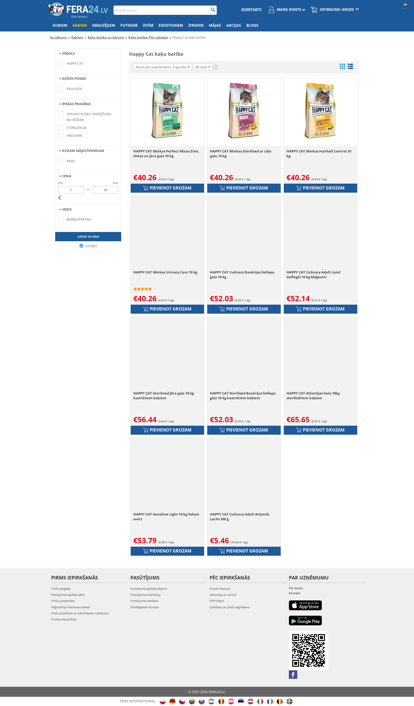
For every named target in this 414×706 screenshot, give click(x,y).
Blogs (252, 25)
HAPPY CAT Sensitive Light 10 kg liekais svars (166, 516)
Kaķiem (80, 25)
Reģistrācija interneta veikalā (70, 607)
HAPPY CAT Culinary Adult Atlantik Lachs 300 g (239, 516)
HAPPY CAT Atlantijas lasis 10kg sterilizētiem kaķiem (313, 395)
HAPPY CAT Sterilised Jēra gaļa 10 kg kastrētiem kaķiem (163, 395)
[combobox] (165, 10)
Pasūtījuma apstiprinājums (148, 589)
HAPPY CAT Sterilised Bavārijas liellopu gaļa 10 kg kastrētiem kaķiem (243, 395)
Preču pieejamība (63, 601)
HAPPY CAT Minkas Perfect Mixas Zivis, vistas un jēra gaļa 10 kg (166, 153)
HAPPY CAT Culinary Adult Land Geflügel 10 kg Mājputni (313, 274)
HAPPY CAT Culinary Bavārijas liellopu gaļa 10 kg (242, 274)
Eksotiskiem (171, 25)
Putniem (129, 25)
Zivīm (148, 25)
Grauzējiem (103, 25)
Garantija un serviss (223, 595)
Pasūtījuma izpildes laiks (67, 595)
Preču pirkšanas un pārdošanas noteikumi (80, 613)
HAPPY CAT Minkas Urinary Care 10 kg (165, 272)
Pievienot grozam (167, 188)
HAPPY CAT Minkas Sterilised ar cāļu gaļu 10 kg (240, 153)
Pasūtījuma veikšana (144, 601)
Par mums (296, 588)
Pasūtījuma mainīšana (145, 595)
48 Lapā (202, 67)
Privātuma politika (63, 619)
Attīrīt (88, 246)
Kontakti (251, 9)
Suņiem (60, 25)
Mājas (215, 25)
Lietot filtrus (88, 237)
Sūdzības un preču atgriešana (230, 607)
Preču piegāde (60, 589)
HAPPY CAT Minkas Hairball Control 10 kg (318, 153)
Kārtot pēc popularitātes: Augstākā (163, 67)
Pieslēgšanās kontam (144, 607)
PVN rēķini (217, 601)
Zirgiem (196, 25)
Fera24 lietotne (220, 589)
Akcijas (233, 25)
